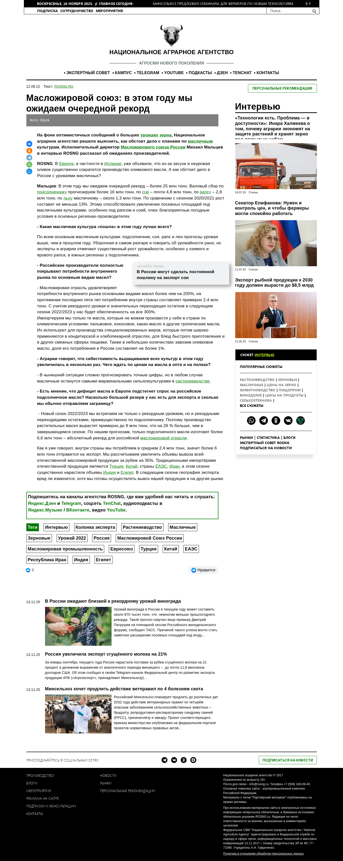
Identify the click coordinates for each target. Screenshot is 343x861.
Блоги (289, 437)
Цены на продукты (285, 395)
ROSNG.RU (63, 86)
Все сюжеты (252, 405)
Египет (127, 472)
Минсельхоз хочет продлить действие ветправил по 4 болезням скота (124, 688)
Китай (131, 466)
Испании (112, 163)
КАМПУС (123, 73)
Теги (32, 527)
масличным (200, 141)
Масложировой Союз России (149, 538)
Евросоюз (121, 548)
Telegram (71, 503)
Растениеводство (142, 527)
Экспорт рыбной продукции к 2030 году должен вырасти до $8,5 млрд (274, 283)
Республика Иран (47, 559)
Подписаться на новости (266, 448)
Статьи (253, 192)
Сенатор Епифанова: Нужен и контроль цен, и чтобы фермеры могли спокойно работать (272, 208)
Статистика (268, 437)
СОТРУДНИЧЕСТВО (76, 10)
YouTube (116, 510)
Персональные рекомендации (127, 790)
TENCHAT (242, 73)
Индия (109, 472)
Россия (102, 538)
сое (145, 192)
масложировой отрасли (163, 438)
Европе (66, 163)
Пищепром (290, 390)
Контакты (34, 813)
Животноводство (258, 390)
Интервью (56, 527)
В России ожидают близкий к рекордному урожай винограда (113, 601)
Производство (40, 775)
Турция (116, 466)
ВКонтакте (77, 510)
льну (67, 198)
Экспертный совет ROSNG (264, 442)
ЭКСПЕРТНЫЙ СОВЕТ (88, 73)
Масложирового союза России (153, 147)
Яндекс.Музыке (45, 510)
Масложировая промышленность (65, 548)
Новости (108, 775)
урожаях (149, 135)
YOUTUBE (174, 73)
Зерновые (39, 538)
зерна (166, 135)
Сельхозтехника (256, 400)
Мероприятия (38, 790)
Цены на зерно (282, 384)
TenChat (112, 503)
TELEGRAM (148, 73)
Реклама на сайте (42, 798)
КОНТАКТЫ (268, 73)
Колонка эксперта (95, 527)
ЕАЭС (161, 466)
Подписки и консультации (51, 806)
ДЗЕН (222, 73)
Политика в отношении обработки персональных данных (263, 853)
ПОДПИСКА (47, 10)
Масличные (183, 527)
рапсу (205, 192)
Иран (174, 466)
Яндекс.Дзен (42, 503)
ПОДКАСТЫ (200, 73)
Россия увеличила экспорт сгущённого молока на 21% (106, 654)
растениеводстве (193, 381)
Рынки (246, 437)
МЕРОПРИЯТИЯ (109, 10)
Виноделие (251, 395)
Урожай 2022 (72, 538)
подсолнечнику (52, 192)
